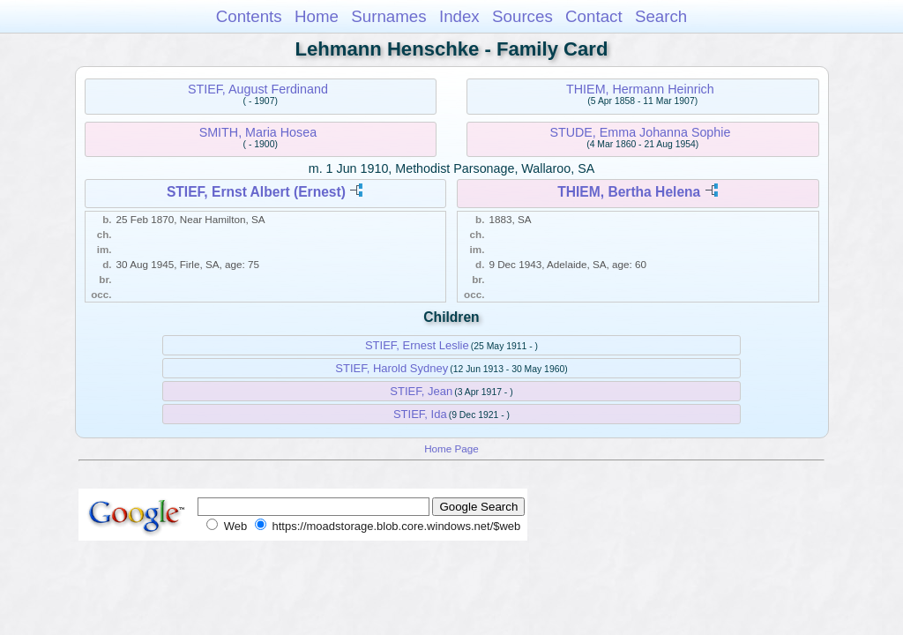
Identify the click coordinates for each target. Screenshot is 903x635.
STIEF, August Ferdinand (258, 89)
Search (661, 16)
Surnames (388, 16)
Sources (522, 16)
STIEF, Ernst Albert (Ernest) (256, 191)
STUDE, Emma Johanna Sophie (639, 132)
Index (459, 16)
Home (317, 16)
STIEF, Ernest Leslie (417, 345)
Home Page (451, 448)
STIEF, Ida (420, 414)
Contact (594, 16)
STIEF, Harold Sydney (391, 368)
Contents (249, 16)
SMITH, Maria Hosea (258, 132)
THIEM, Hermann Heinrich (640, 89)
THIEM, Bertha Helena (628, 191)
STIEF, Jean (421, 391)
